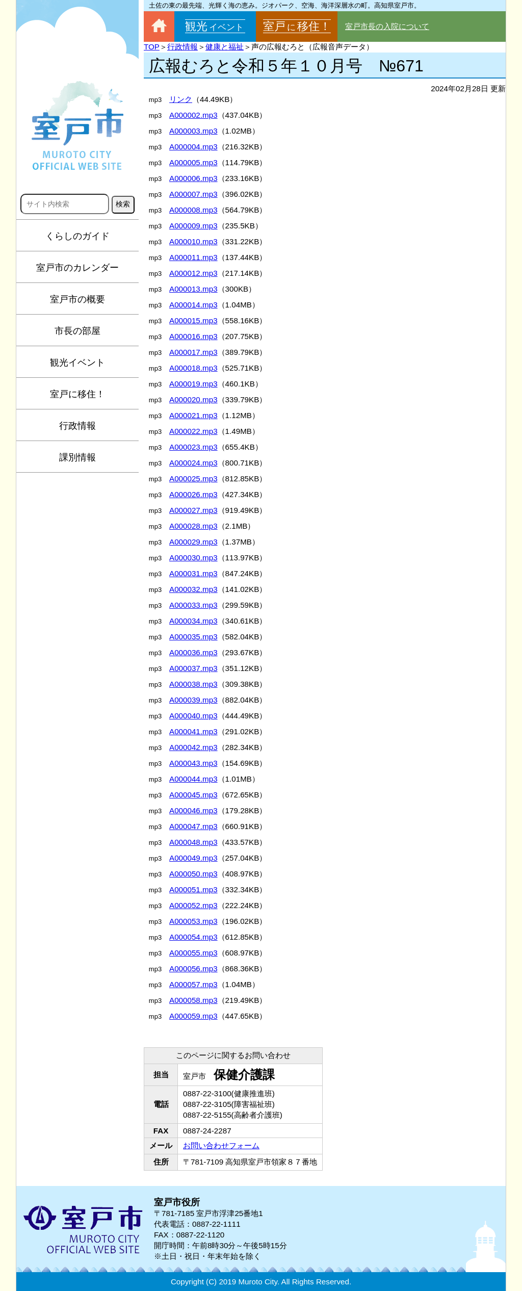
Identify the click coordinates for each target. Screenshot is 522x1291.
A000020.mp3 (193, 399)
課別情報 (77, 457)
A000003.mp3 (193, 130)
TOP (152, 46)
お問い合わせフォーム (221, 1145)
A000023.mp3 (193, 447)
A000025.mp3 (193, 478)
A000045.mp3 (193, 794)
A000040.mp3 (193, 715)
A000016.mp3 (193, 336)
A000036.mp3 (193, 652)
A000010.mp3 (193, 241)
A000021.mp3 (193, 415)
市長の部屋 (77, 331)
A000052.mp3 (193, 905)
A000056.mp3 (193, 968)
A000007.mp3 (193, 194)
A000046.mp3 (193, 810)
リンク (180, 99)
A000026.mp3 (193, 494)
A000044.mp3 (193, 778)
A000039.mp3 (193, 699)
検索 (123, 204)
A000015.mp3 (193, 320)
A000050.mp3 (193, 873)
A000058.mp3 (193, 1000)
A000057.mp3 (193, 984)
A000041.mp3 (193, 731)
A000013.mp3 (193, 289)
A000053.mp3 (193, 921)
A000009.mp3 (193, 225)
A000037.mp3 (193, 668)
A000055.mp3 (193, 952)
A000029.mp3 (193, 541)
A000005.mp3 (193, 162)
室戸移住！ (297, 26)
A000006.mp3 (193, 178)
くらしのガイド (77, 236)
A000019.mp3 (193, 383)
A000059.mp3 (193, 1016)
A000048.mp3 (193, 842)
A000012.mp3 (193, 273)
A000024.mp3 (193, 462)
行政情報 (77, 426)
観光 (215, 26)
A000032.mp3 (193, 589)
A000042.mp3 (193, 747)
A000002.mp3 (193, 115)
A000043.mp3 (193, 763)
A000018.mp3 (193, 368)
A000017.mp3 (193, 352)
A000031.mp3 (193, 573)
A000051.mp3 (193, 889)
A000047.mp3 (193, 826)
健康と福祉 (224, 46)
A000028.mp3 (193, 526)
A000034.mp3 (193, 620)
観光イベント (77, 362)
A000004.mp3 (193, 146)
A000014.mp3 (193, 304)
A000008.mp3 (193, 209)
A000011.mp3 (193, 257)
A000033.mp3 (193, 605)
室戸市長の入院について (387, 26)
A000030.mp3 (193, 557)
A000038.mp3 (193, 684)
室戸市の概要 (77, 299)
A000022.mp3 (193, 431)
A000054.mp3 (193, 937)
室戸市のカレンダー (77, 268)
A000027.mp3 (193, 510)
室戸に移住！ (77, 394)
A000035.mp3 (193, 636)
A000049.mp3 (193, 858)
